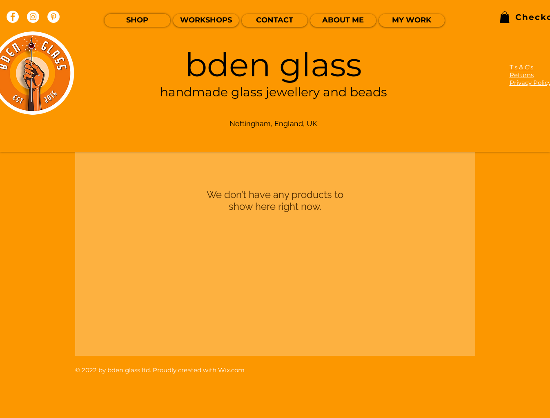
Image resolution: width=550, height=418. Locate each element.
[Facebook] (13, 17)
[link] (505, 17)
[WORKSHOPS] (206, 20)
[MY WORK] (412, 20)
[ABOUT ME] (343, 20)
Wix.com (231, 370)
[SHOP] (137, 20)
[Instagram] (33, 17)
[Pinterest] (53, 17)
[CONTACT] (274, 20)
